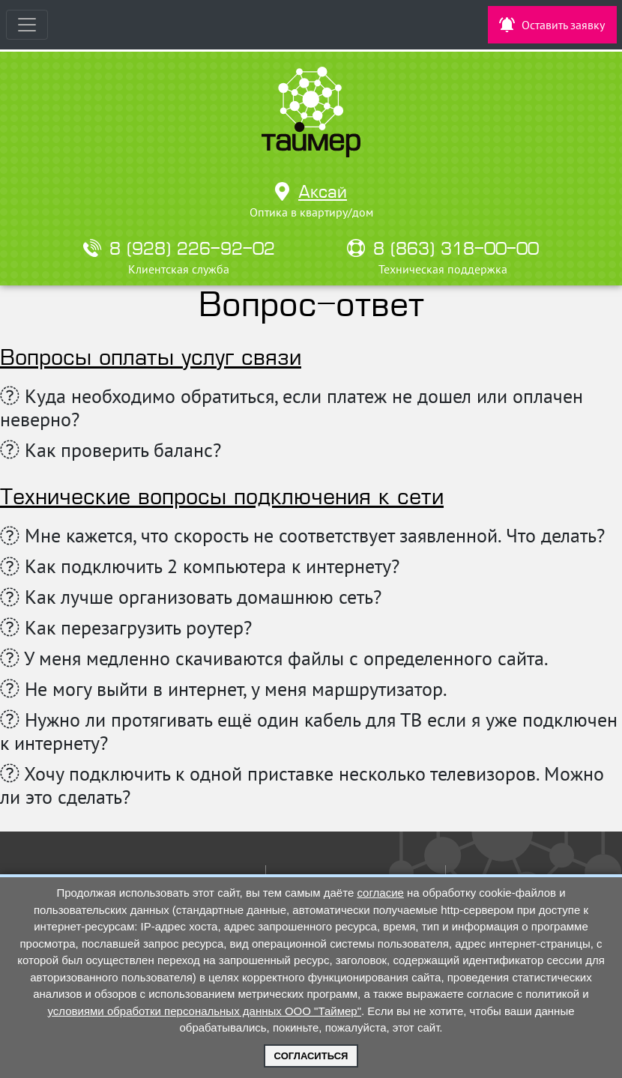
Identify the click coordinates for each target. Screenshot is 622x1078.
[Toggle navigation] (27, 25)
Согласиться (311, 1056)
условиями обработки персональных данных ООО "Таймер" (204, 1011)
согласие (380, 892)
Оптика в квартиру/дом (311, 212)
